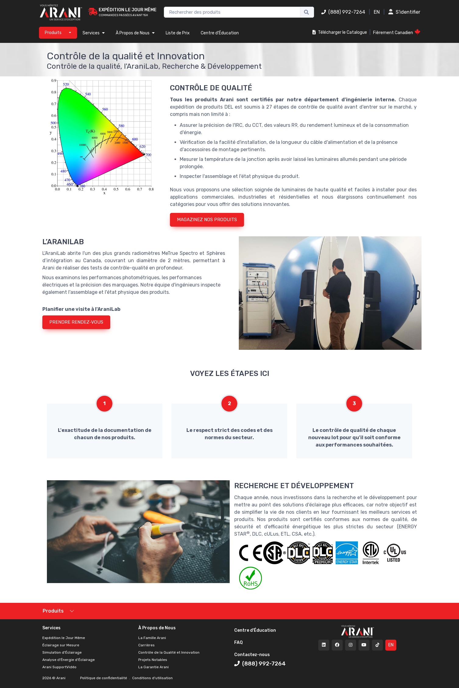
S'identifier (404, 12)
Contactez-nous (252, 654)
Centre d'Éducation (220, 33)
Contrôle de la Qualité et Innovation (168, 652)
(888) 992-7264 (343, 12)
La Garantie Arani (153, 667)
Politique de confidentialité (104, 678)
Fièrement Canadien (396, 32)
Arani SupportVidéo (59, 667)
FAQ (238, 642)
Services (94, 33)
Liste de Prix (178, 33)
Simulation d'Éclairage (62, 652)
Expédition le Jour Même (63, 638)
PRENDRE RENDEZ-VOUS (76, 322)
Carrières (146, 645)
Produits (53, 611)
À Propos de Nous (135, 33)
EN (377, 12)
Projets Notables (152, 660)
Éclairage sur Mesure (60, 645)
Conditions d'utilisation (152, 678)
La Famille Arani (152, 638)
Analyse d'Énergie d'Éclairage (68, 660)
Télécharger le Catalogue (339, 32)
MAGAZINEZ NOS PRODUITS (207, 219)
